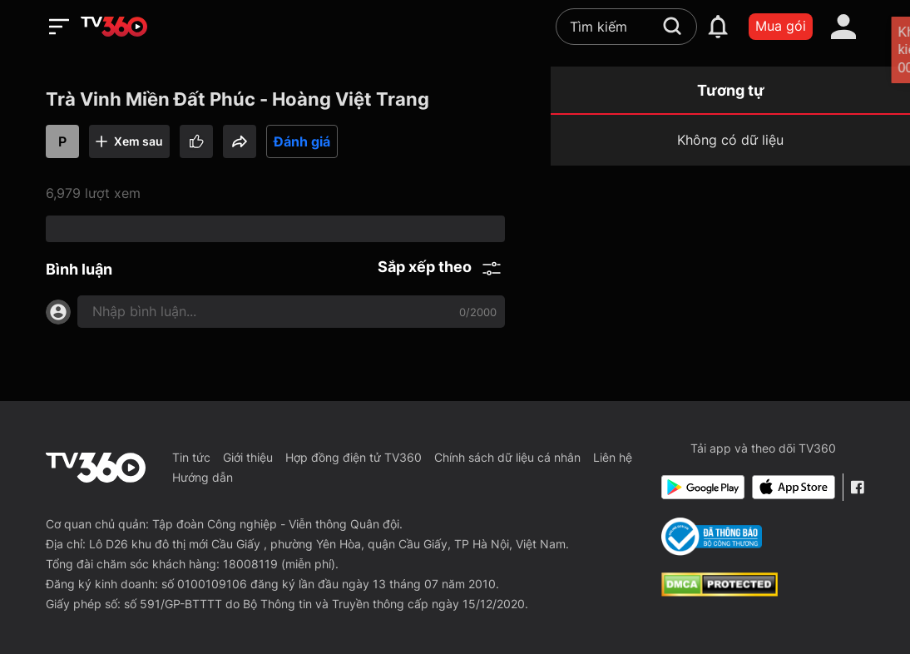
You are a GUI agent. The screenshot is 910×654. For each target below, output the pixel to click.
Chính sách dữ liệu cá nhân (507, 457)
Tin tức (191, 457)
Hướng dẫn (202, 477)
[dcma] (719, 591)
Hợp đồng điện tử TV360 (353, 457)
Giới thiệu (248, 457)
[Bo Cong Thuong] (711, 537)
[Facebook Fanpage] (857, 487)
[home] (114, 26)
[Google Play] (702, 487)
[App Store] (793, 487)
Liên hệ (612, 457)
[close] (879, 49)
